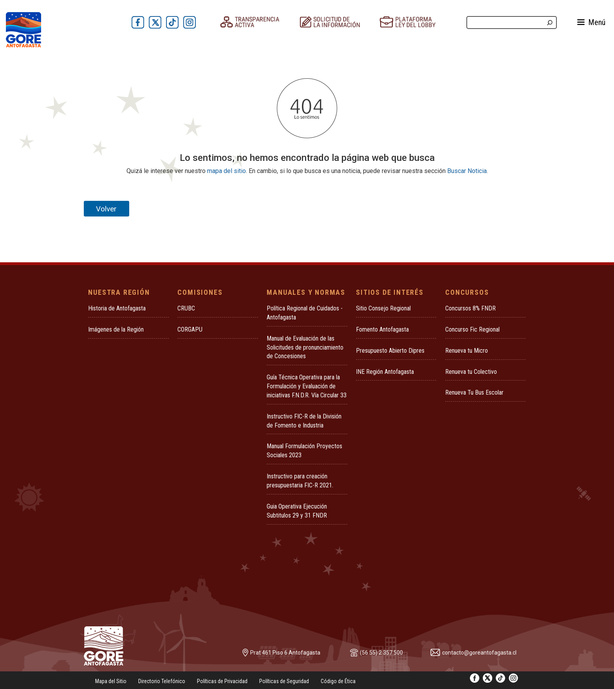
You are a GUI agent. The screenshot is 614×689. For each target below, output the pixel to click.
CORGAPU (189, 329)
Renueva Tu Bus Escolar (474, 392)
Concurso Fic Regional (472, 329)
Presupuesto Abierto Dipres (390, 350)
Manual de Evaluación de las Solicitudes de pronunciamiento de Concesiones (305, 347)
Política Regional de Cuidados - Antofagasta (305, 313)
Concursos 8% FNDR (470, 308)
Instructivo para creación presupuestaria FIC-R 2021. (300, 481)
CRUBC (186, 308)
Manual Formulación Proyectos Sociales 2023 (304, 450)
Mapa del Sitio (110, 681)
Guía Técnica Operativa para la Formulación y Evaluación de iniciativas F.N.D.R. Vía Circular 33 (307, 386)
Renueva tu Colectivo (471, 371)
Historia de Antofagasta (117, 308)
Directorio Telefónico (161, 681)
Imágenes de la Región (116, 329)
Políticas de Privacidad (222, 681)
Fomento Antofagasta (382, 329)
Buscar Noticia (467, 171)
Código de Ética (338, 681)
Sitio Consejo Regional (383, 308)
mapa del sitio (226, 171)
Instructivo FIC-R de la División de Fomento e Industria (304, 421)
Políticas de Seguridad (284, 681)
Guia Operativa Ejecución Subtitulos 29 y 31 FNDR (297, 511)
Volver (106, 208)
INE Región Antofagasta (385, 371)
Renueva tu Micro (466, 350)
